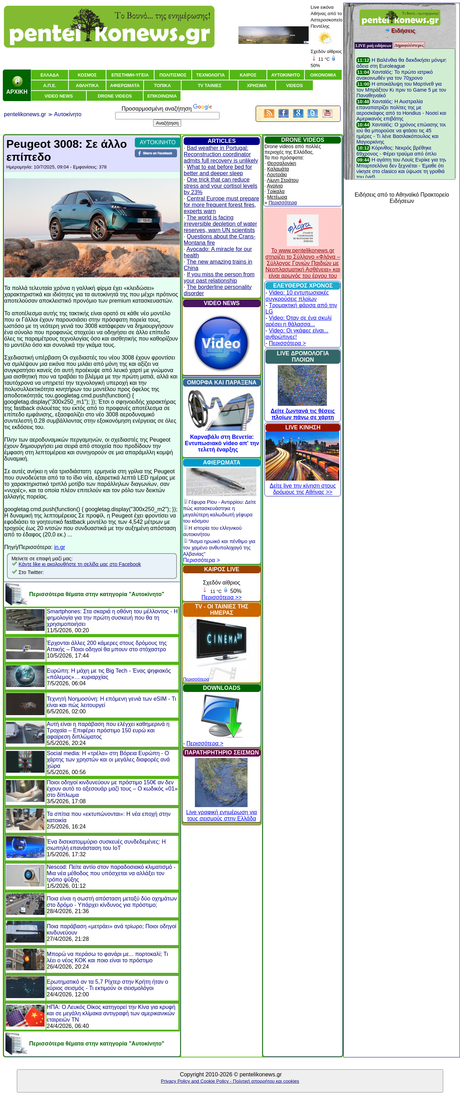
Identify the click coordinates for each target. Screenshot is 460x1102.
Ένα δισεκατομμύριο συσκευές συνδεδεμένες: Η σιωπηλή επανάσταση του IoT (106, 845)
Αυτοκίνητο (67, 114)
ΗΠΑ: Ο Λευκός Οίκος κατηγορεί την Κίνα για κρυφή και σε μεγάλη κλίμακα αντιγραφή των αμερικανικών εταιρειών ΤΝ (111, 1013)
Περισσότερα (196, 679)
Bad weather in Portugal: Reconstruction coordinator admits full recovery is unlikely (221, 154)
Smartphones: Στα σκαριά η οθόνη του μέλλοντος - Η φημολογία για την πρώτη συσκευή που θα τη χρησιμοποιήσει (112, 617)
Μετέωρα (277, 197)
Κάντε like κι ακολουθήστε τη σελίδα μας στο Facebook (80, 564)
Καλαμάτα (278, 169)
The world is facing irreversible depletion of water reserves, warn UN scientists (220, 224)
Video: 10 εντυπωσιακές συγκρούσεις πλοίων (297, 296)
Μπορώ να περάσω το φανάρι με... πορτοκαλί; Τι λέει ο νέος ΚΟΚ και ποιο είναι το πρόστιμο (107, 957)
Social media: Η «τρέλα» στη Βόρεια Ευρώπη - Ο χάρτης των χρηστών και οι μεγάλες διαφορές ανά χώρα (108, 759)
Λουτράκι (277, 174)
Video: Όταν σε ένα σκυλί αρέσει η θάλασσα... (298, 321)
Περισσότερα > (201, 560)
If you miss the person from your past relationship (219, 277)
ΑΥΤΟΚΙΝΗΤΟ (158, 142)
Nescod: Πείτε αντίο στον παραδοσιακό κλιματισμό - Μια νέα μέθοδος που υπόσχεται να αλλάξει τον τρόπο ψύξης (111, 873)
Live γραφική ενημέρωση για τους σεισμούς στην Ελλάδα (221, 812)
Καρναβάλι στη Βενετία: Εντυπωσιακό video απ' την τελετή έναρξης (222, 443)
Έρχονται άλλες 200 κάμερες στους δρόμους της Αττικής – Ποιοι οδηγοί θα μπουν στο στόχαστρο (107, 646)
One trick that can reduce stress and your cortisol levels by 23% (220, 186)
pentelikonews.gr (25, 114)
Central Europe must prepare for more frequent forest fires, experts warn (221, 205)
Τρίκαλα (276, 191)
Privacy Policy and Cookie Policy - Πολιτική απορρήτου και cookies (230, 1081)
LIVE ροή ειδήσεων (373, 45)
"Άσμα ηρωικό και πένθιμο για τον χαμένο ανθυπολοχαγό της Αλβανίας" (219, 548)
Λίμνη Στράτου (282, 180)
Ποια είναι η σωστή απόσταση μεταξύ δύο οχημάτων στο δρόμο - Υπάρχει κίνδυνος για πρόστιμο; (112, 902)
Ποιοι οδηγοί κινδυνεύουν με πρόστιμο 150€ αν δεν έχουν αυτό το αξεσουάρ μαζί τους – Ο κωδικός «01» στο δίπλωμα (112, 788)
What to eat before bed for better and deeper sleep (218, 170)
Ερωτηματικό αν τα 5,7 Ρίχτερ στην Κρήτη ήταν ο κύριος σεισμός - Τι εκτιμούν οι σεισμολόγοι (107, 985)
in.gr (59, 547)
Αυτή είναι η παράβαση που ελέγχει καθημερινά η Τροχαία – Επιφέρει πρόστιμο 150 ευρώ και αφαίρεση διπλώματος (108, 730)
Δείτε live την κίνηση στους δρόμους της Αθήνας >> (302, 485)
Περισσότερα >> (222, 597)
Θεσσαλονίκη (281, 163)
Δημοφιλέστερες (409, 45)
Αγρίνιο (275, 186)
